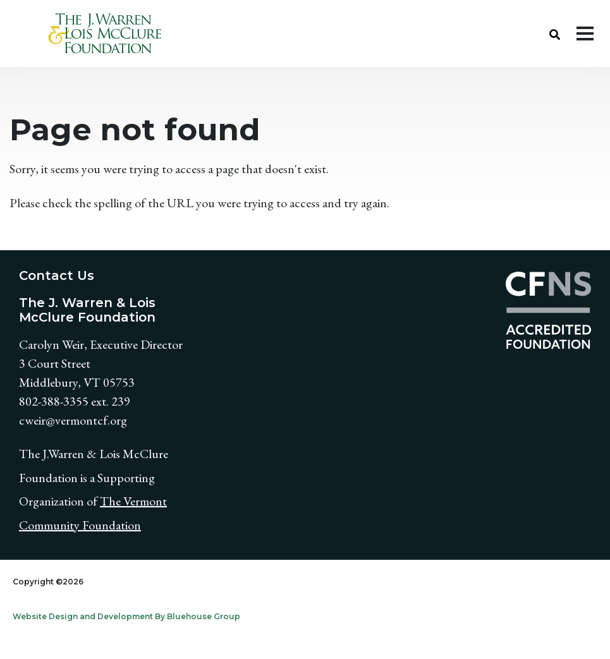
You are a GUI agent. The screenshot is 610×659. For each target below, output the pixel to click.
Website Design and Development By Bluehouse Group (126, 616)
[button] (555, 33)
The (111, 501)
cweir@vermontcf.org (73, 420)
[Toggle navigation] (585, 33)
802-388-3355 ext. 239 (74, 401)
